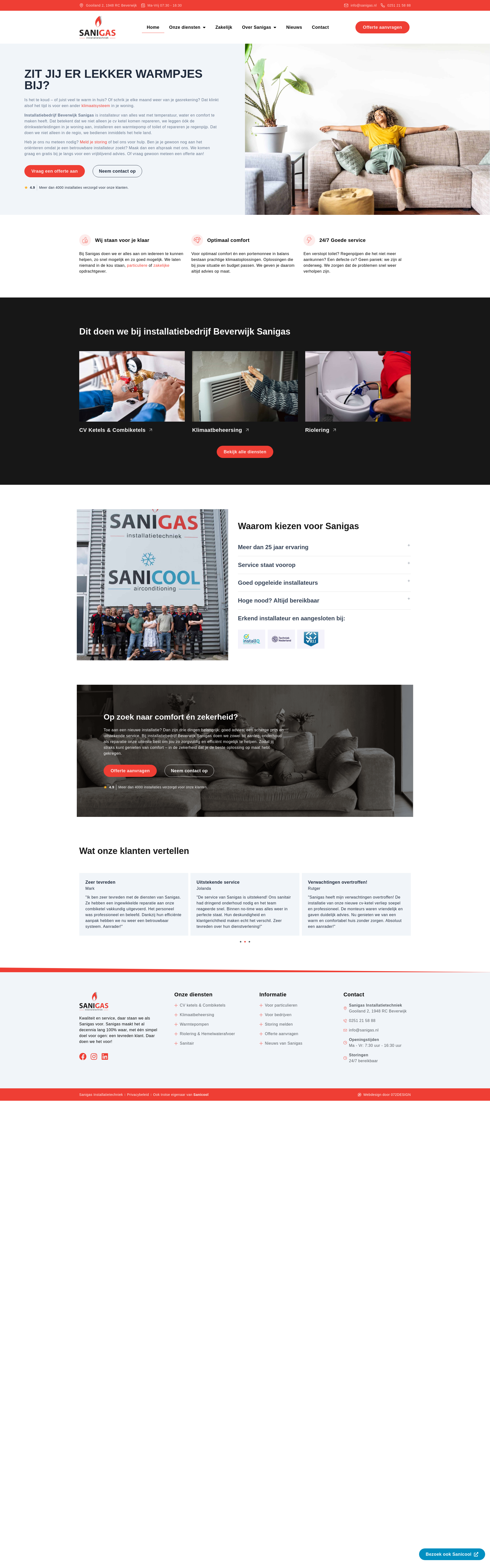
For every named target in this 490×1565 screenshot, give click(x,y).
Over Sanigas (259, 27)
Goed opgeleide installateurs (278, 583)
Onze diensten (187, 27)
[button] (324, 548)
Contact (320, 27)
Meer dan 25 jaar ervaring (273, 548)
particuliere (137, 265)
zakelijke (161, 265)
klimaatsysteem (95, 106)
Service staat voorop (266, 565)
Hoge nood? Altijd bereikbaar (278, 601)
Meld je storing (93, 142)
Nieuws (294, 27)
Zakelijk (223, 27)
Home (153, 27)
